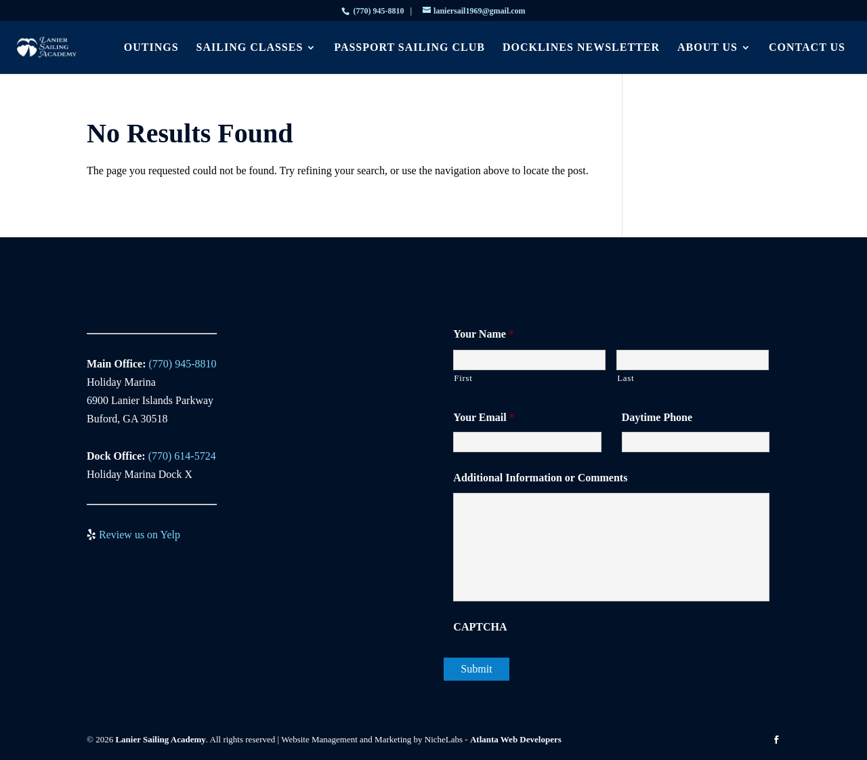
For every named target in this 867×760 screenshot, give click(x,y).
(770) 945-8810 (378, 11)
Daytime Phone (657, 417)
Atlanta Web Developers (516, 739)
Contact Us (807, 48)
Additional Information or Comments (540, 477)
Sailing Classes (249, 48)
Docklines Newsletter (581, 48)
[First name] (529, 360)
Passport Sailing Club (409, 48)
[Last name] (692, 360)
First (463, 378)
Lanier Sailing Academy (160, 739)
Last (625, 378)
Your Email (483, 417)
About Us (707, 48)
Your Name (483, 334)
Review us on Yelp (139, 534)
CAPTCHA (480, 627)
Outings (151, 48)
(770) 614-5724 (182, 456)
